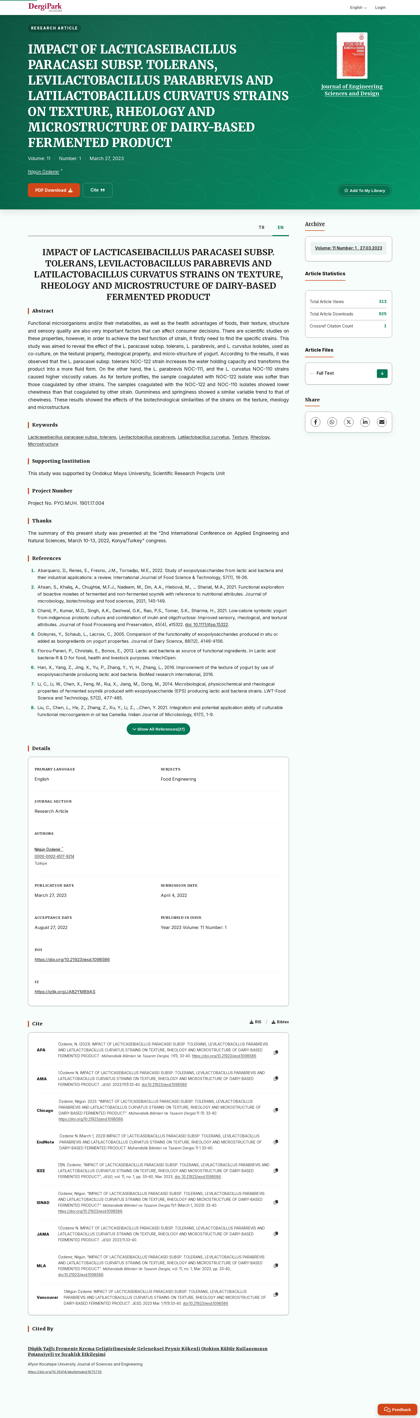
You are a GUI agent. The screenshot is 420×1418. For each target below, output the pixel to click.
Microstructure (43, 444)
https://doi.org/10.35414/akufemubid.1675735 (65, 1372)
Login (380, 7)
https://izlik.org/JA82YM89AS (65, 991)
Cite (98, 190)
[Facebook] (315, 422)
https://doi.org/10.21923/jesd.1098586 (72, 959)
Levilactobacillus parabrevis (147, 437)
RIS (255, 1022)
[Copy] (276, 1052)
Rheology (259, 437)
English (358, 7)
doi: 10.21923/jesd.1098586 (198, 1177)
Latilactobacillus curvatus (203, 437)
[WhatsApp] (332, 422)
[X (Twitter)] (349, 422)
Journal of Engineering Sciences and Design (352, 90)
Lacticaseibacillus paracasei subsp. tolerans (72, 437)
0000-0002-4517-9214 (54, 856)
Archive (315, 224)
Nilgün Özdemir (43, 171)
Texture (240, 437)
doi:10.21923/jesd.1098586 (164, 1084)
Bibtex (280, 1022)
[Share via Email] (382, 422)
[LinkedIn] (365, 422)
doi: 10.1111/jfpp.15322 (206, 624)
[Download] (382, 373)
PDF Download (54, 190)
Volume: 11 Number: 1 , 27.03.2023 (348, 248)
